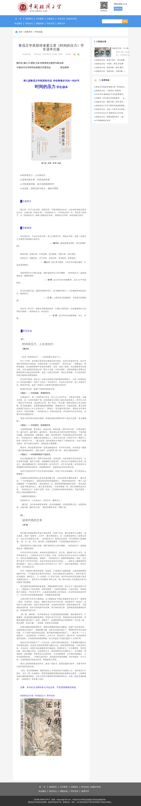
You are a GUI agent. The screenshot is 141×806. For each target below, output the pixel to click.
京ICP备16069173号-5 (42, 800)
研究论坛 (29, 23)
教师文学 (61, 23)
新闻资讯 (29, 19)
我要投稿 (118, 8)
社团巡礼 (50, 19)
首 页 (18, 19)
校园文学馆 (72, 19)
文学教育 (40, 19)
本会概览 (18, 23)
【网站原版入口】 (120, 4)
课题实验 (40, 23)
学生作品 (61, 19)
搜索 (125, 21)
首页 (21, 32)
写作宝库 (50, 23)
